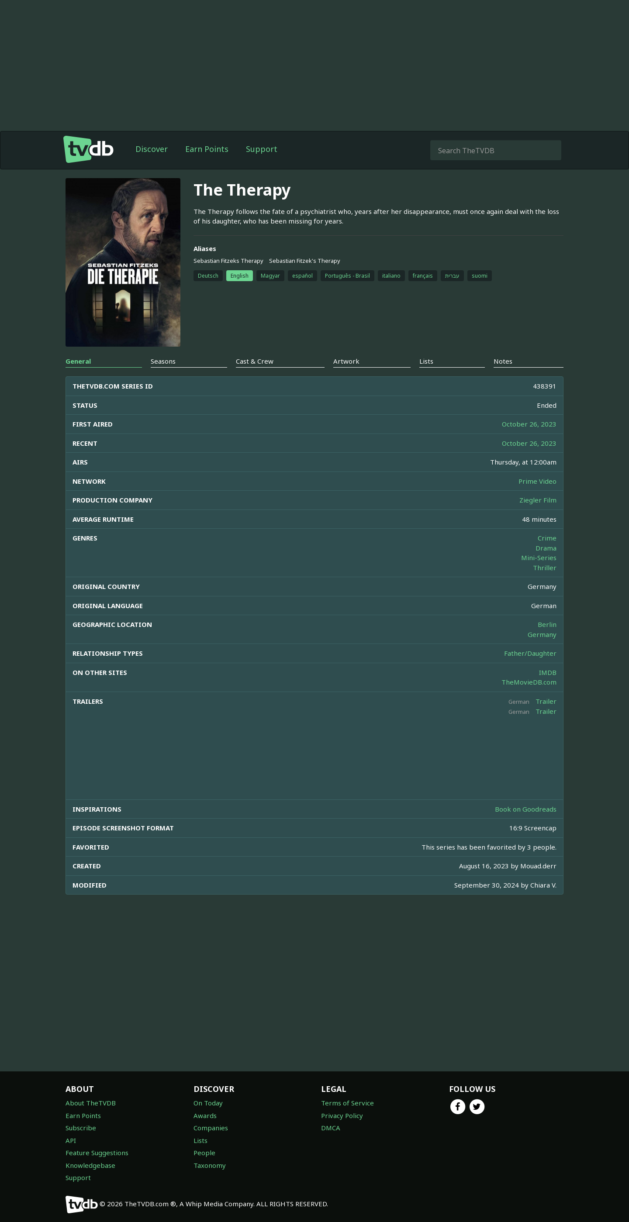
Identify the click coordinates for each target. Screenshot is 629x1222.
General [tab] (78, 361)
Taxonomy (210, 1165)
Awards (205, 1115)
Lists (200, 1140)
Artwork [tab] (346, 361)
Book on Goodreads (525, 809)
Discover (151, 149)
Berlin (547, 624)
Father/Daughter (530, 653)
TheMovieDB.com (528, 682)
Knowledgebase (90, 1165)
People (204, 1152)
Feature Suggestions (97, 1152)
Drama (546, 548)
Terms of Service (347, 1102)
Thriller (544, 567)
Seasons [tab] (163, 361)
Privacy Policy (342, 1115)
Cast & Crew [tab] (254, 361)
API (71, 1140)
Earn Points (206, 149)
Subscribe (81, 1127)
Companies (211, 1127)
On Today (208, 1102)
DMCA (330, 1127)
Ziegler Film (537, 500)
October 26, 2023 (529, 424)
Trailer (546, 701)
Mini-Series (538, 557)
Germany (542, 634)
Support (261, 149)
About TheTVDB (91, 1102)
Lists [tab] (426, 361)
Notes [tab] (503, 361)
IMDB (547, 672)
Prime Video (537, 481)
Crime (547, 538)
